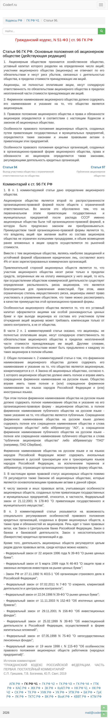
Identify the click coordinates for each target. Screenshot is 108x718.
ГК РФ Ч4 (82, 683)
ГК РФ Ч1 (32, 20)
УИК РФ (45, 692)
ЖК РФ (35, 688)
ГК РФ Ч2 (48, 683)
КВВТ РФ (80, 696)
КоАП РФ (64, 688)
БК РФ (88, 692)
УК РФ (60, 692)
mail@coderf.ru (95, 712)
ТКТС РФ (34, 696)
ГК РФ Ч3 (65, 683)
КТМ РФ (96, 696)
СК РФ (18, 692)
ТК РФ (32, 692)
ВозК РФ (64, 696)
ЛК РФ (19, 696)
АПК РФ (14, 683)
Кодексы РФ (14, 20)
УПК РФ (74, 692)
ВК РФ (49, 696)
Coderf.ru (10, 5)
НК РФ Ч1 (81, 688)
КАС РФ (21, 688)
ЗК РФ (49, 688)
